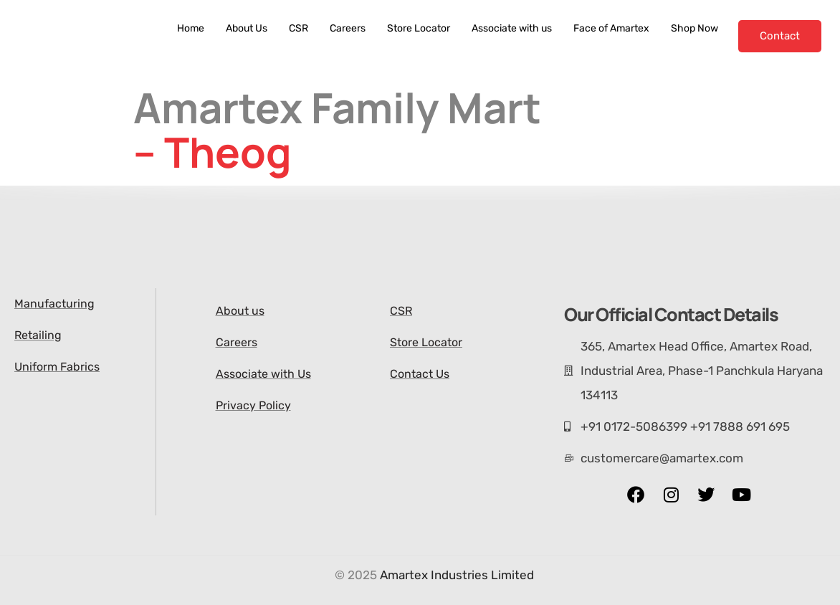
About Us (246, 28)
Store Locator (418, 28)
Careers (348, 28)
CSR (298, 28)
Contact (780, 35)
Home (190, 28)
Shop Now (694, 28)
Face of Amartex (611, 28)
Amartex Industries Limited (457, 575)
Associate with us (512, 28)
